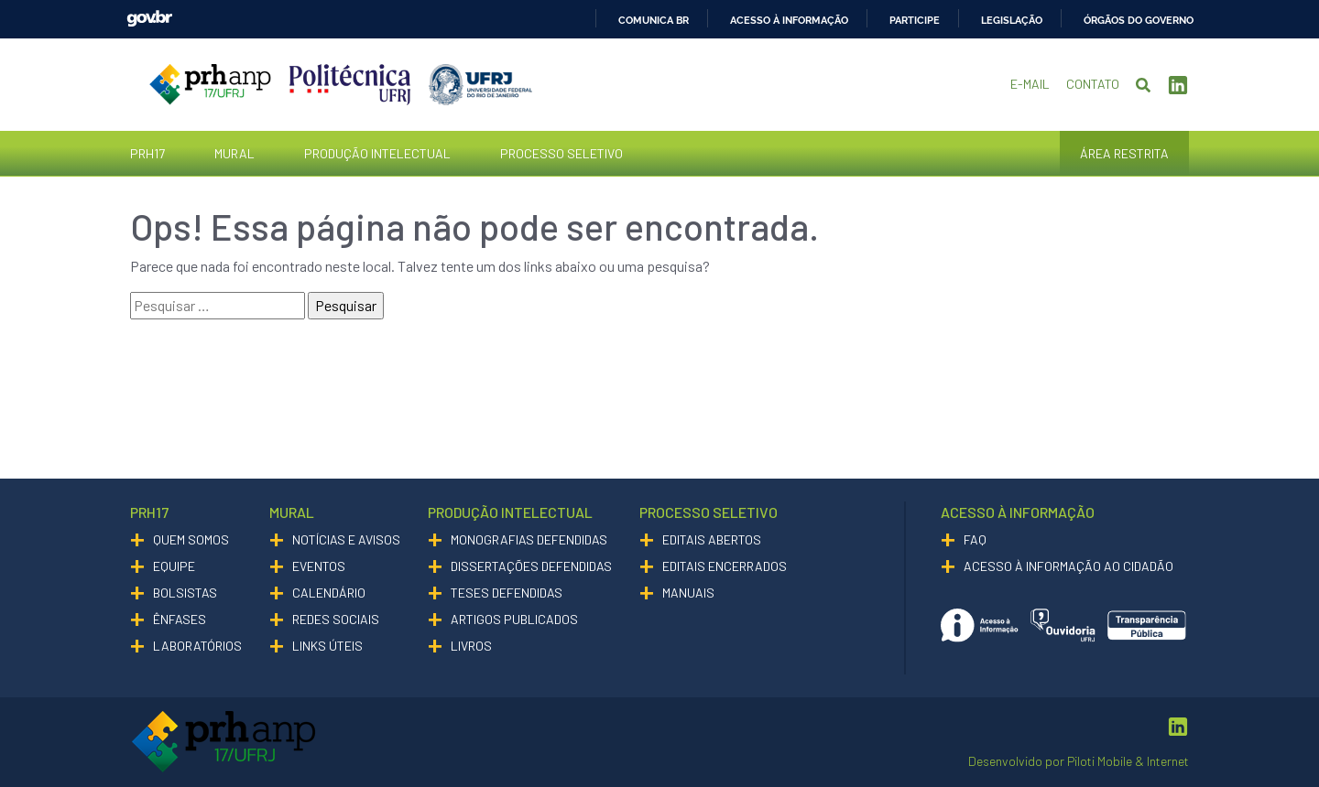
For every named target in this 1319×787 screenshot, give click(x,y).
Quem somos (191, 539)
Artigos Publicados (514, 619)
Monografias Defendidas (529, 539)
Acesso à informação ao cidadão (1068, 566)
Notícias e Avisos (346, 539)
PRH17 (147, 153)
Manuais (688, 592)
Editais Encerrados (724, 566)
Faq (975, 539)
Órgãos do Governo (1139, 20)
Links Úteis (327, 645)
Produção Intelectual (377, 153)
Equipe (174, 566)
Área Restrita (1124, 153)
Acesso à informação (789, 20)
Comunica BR (653, 20)
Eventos (318, 566)
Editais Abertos (711, 539)
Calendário (328, 592)
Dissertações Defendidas (531, 566)
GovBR (149, 18)
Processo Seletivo (561, 153)
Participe (914, 20)
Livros (471, 645)
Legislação (1011, 20)
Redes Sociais (335, 619)
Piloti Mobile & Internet (1128, 761)
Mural (234, 153)
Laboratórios (197, 645)
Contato (1092, 84)
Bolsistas (185, 592)
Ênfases (179, 619)
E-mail (1030, 84)
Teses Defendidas (506, 592)
